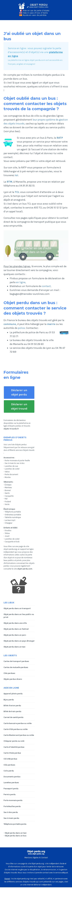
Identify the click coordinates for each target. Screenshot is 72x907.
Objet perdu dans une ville (15, 623)
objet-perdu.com (24, 569)
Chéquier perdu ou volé (14, 741)
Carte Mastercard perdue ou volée (19, 735)
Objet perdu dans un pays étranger (19, 641)
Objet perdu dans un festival (16, 629)
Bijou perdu (9, 700)
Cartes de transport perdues (16, 661)
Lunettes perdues (11, 782)
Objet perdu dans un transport (17, 608)
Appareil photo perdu (13, 694)
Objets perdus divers (13, 679)
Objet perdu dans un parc (15, 635)
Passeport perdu (11, 788)
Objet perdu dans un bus (15, 836)
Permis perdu (10, 794)
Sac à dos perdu (11, 812)
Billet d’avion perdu (12, 705)
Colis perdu (9, 771)
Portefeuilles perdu (12, 806)
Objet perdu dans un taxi (14, 647)
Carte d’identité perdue (14, 747)
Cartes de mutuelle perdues (16, 667)
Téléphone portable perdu (15, 824)
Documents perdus (12, 777)
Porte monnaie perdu (13, 800)
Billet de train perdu (12, 711)
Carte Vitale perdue (12, 753)
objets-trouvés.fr (11, 429)
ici (16, 175)
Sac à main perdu (11, 818)
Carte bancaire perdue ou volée (18, 723)
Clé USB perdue (10, 759)
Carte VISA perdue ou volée (16, 729)
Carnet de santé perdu (13, 717)
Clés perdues (9, 673)
